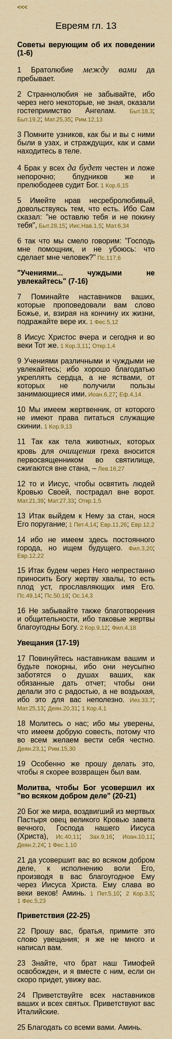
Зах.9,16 (100, 836)
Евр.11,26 (113, 524)
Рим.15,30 (62, 748)
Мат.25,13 (30, 708)
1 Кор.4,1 (94, 708)
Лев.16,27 (110, 468)
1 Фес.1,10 (62, 844)
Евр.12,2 (143, 524)
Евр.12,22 (30, 555)
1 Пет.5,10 (103, 893)
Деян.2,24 (30, 844)
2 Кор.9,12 (93, 627)
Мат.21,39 (30, 500)
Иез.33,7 (139, 700)
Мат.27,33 (61, 500)
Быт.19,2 (29, 119)
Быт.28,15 (51, 225)
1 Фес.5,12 (103, 322)
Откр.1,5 (89, 500)
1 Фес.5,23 (31, 900)
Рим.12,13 (88, 119)
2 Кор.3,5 (139, 893)
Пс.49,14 (29, 595)
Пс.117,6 (108, 257)
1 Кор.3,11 (73, 345)
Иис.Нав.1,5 (85, 225)
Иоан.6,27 (101, 394)
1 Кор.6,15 (113, 185)
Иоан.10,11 (137, 836)
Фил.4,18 (124, 627)
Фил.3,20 (137, 548)
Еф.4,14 (130, 394)
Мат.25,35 (57, 119)
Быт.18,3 (134, 111)
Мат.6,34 (117, 225)
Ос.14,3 (82, 595)
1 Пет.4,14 (81, 524)
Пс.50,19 (56, 595)
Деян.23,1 (30, 748)
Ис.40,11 (63, 836)
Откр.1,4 (103, 345)
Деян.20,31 (63, 708)
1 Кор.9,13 (57, 426)
